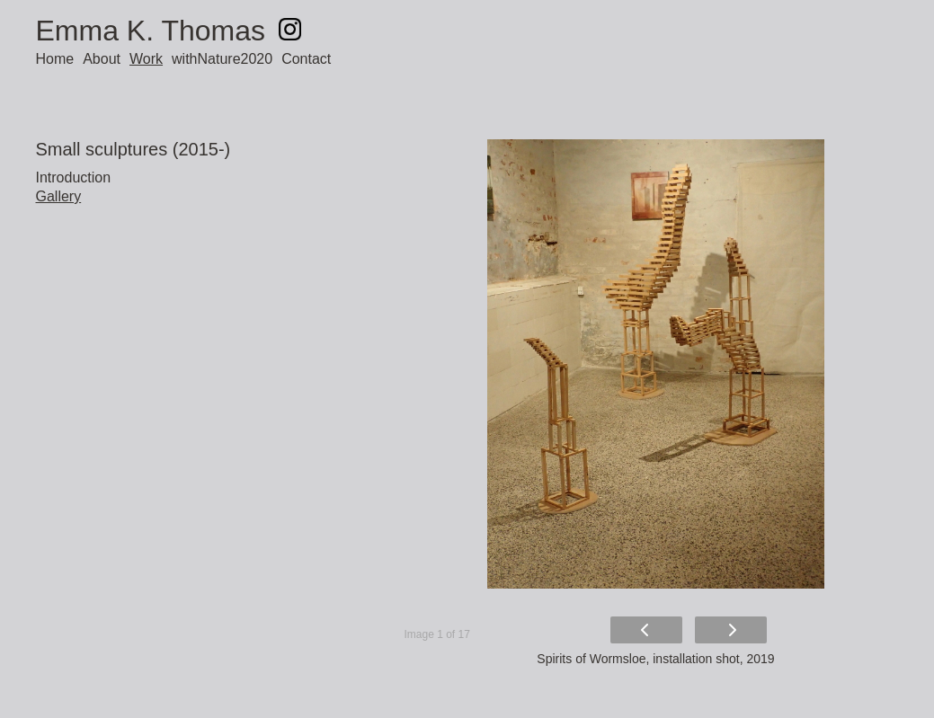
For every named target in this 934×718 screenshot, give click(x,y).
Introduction (73, 177)
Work (146, 58)
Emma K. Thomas (150, 30)
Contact (306, 58)
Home (55, 58)
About (101, 58)
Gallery (59, 196)
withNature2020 (222, 58)
